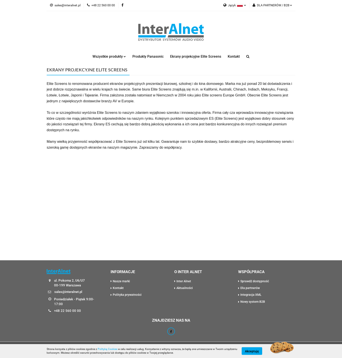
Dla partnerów (250, 288)
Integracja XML (251, 294)
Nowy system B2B (252, 301)
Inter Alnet (183, 281)
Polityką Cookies (107, 349)
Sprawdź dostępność (254, 281)
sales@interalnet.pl (65, 5)
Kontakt (234, 56)
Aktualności (184, 288)
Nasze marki (121, 281)
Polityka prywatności (127, 294)
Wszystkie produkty (109, 56)
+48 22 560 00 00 (101, 5)
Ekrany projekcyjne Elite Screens (195, 56)
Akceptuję (252, 351)
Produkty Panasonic (148, 56)
